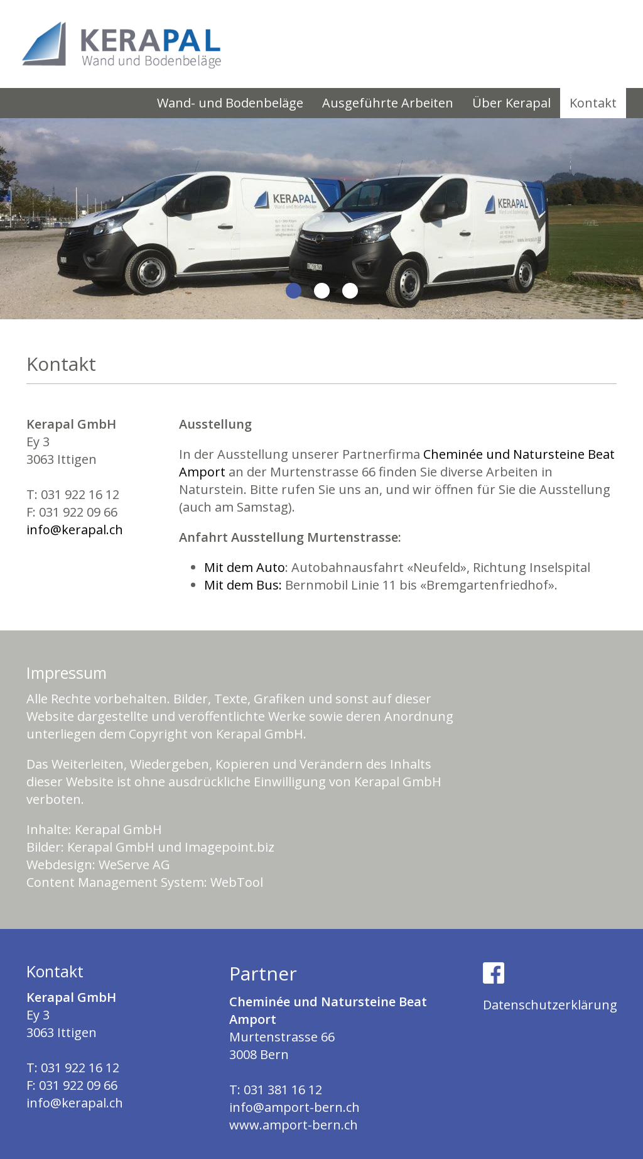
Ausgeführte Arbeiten (387, 102)
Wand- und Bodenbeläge (230, 102)
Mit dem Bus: (243, 584)
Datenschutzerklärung (550, 1004)
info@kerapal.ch (74, 529)
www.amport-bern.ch (293, 1124)
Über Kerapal (511, 102)
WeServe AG (134, 864)
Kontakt (593, 102)
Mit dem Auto (244, 567)
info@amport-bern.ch (294, 1107)
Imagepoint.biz (229, 846)
